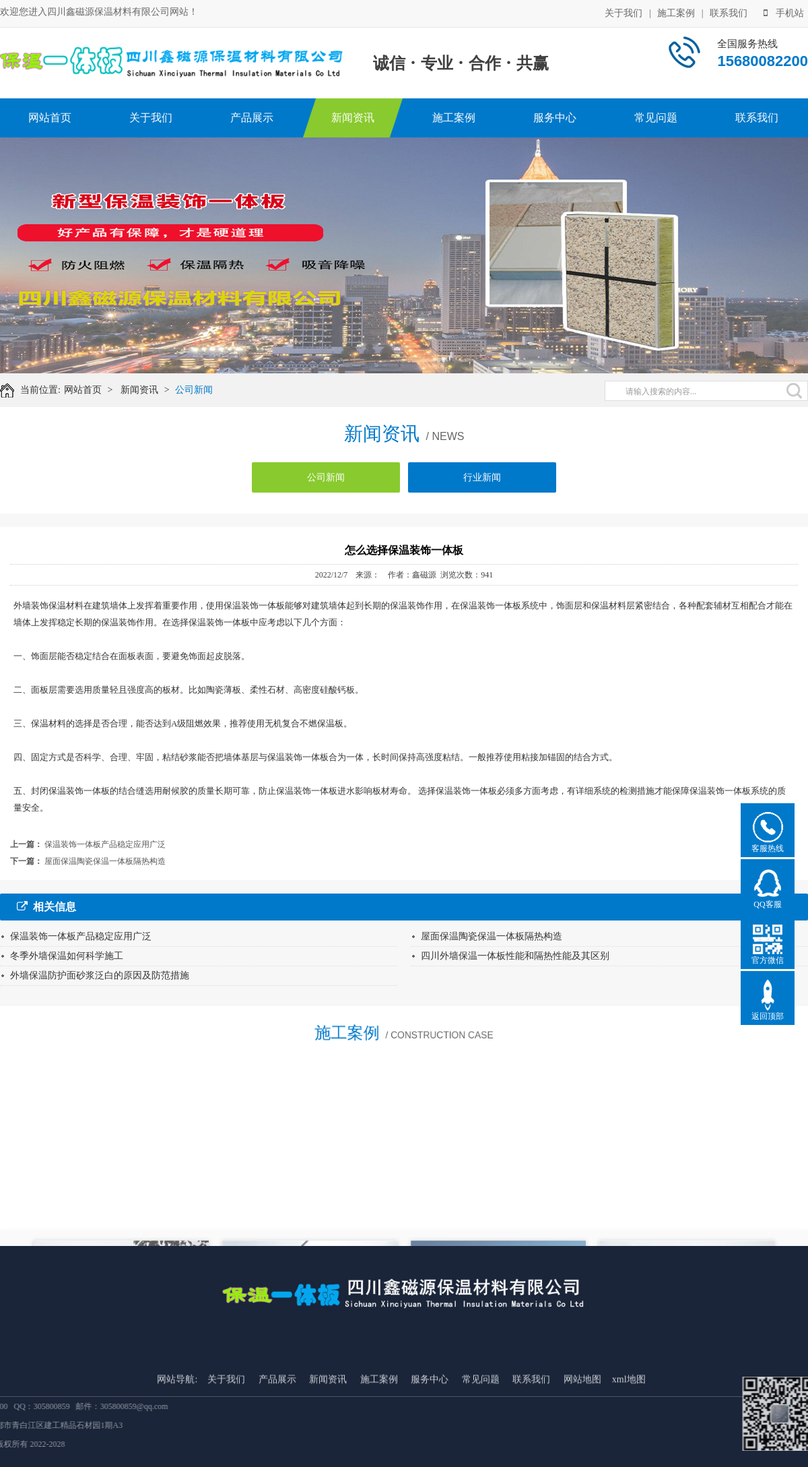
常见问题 (655, 117)
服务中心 (554, 117)
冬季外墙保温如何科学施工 (66, 956)
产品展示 (251, 117)
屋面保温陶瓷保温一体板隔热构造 (105, 861)
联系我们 (728, 12)
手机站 (784, 12)
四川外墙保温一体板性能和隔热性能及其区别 (515, 956)
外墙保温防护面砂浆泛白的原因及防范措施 (99, 975)
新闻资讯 (352, 117)
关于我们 (623, 12)
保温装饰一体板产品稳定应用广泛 (105, 844)
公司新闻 (203, 390)
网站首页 (49, 117)
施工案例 (676, 12)
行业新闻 (482, 485)
